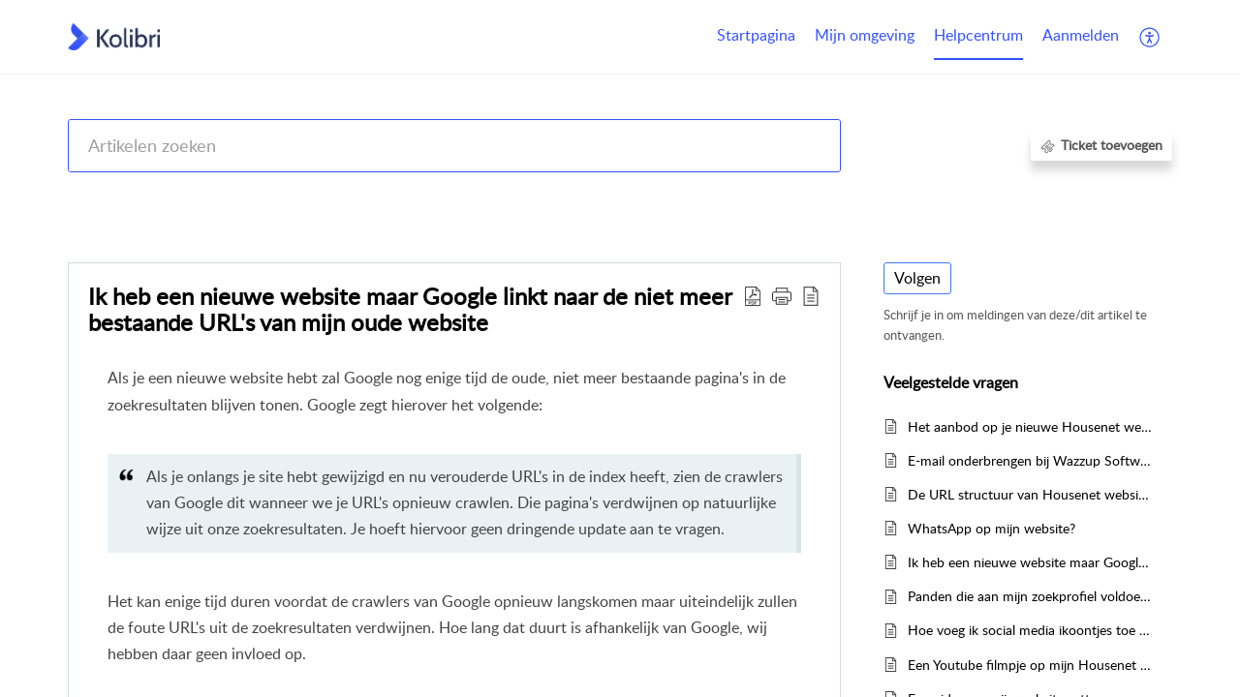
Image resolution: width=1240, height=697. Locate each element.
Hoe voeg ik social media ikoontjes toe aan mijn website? (1030, 630)
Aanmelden (1080, 34)
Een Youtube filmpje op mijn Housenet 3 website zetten (1030, 664)
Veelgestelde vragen (961, 196)
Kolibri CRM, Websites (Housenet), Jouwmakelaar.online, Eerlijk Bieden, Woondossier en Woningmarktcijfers (481, 196)
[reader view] (811, 295)
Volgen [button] (917, 277)
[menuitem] (1081, 37)
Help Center (104, 196)
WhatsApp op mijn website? (991, 528)
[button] (781, 295)
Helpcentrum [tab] (978, 34)
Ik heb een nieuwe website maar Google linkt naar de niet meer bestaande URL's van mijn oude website (409, 309)
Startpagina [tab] (756, 34)
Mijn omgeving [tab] (864, 34)
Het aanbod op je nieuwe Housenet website (1030, 426)
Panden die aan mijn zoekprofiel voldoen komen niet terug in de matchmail (1030, 596)
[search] (454, 145)
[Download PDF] (752, 295)
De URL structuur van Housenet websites (1030, 494)
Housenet (852, 196)
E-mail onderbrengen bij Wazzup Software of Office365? (1030, 460)
